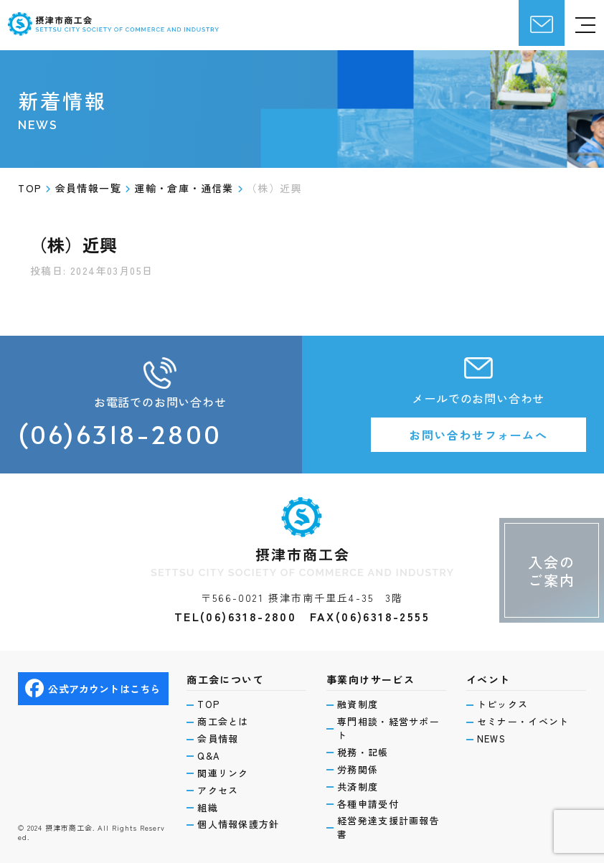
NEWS (491, 738)
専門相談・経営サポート (388, 728)
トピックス (503, 704)
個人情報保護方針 (238, 824)
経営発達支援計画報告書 (388, 827)
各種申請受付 (368, 804)
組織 (207, 807)
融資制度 (357, 704)
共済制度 (357, 787)
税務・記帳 (363, 752)
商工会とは (223, 721)
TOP (208, 704)
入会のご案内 (551, 571)
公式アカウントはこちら (92, 688)
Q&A (208, 756)
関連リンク (223, 773)
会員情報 (217, 738)
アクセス (217, 790)
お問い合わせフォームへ (478, 434)
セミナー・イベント (523, 721)
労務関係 (357, 769)
